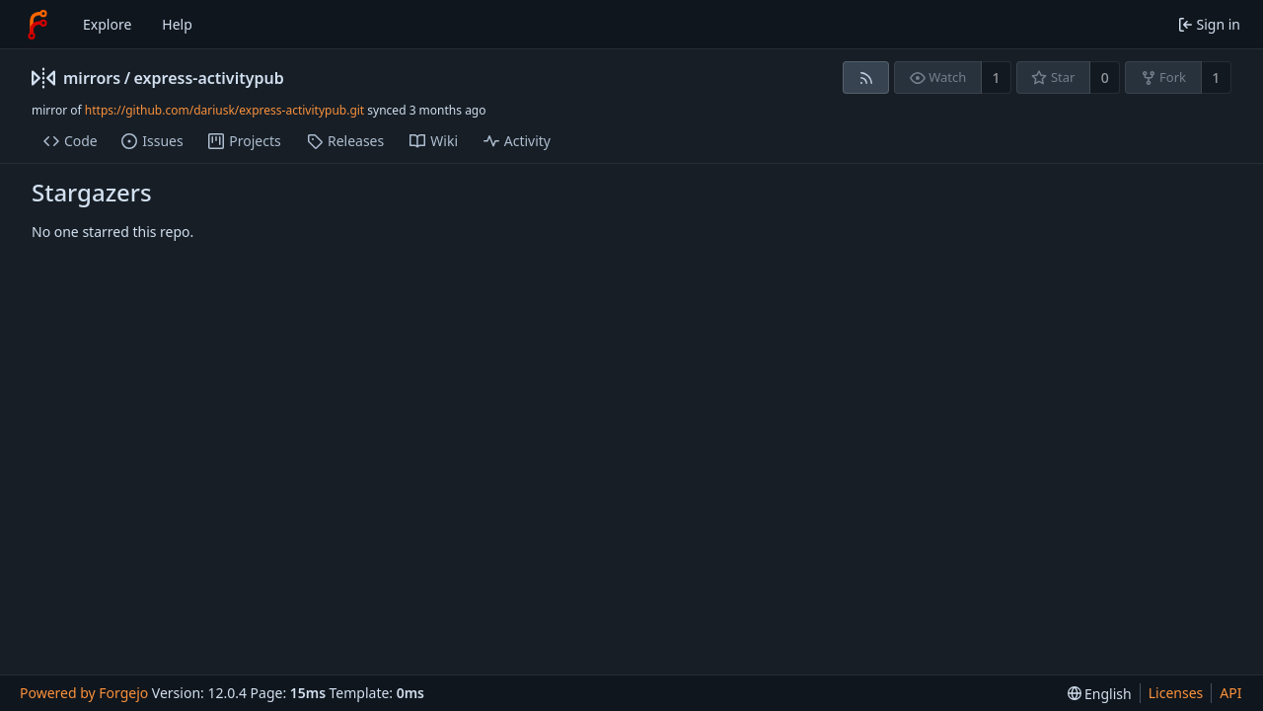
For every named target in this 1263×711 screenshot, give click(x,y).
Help (177, 24)
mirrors (91, 78)
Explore (107, 24)
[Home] (37, 24)
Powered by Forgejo (84, 692)
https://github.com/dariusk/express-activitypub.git (224, 110)
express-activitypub (209, 78)
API (1230, 692)
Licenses (1176, 692)
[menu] (1100, 693)
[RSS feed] (866, 77)
